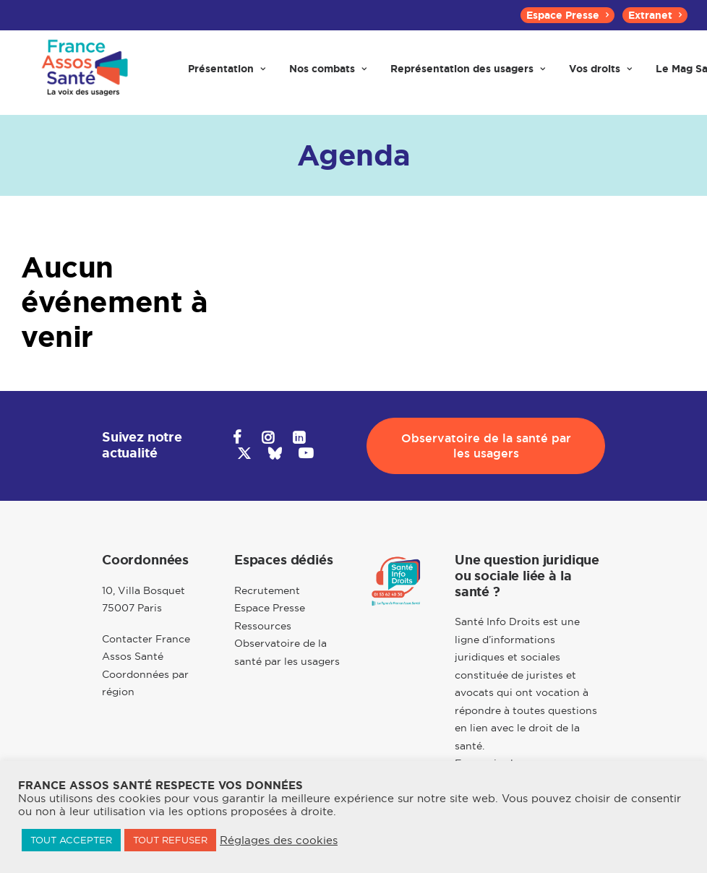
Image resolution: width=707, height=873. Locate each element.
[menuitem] (567, 15)
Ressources (262, 626)
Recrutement (267, 590)
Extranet (655, 15)
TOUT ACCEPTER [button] (71, 840)
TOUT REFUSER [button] (170, 840)
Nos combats (328, 73)
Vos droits (600, 73)
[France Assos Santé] (83, 73)
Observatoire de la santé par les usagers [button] (488, 446)
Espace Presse (567, 15)
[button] (237, 439)
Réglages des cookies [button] (279, 840)
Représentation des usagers (467, 73)
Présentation (226, 73)
